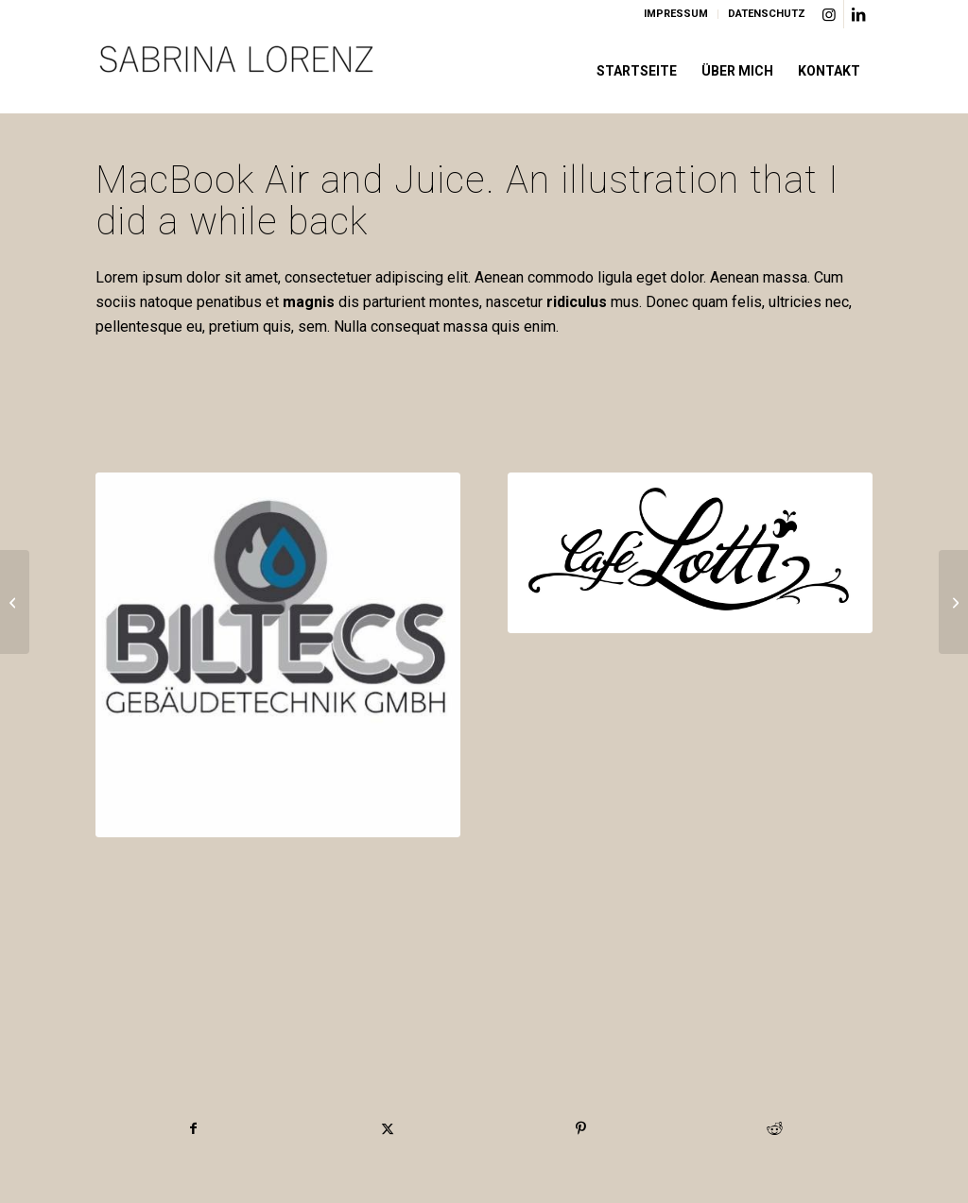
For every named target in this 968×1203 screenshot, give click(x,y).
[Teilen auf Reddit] (775, 1128)
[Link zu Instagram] (829, 14)
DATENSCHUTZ (766, 14)
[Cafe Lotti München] (690, 553)
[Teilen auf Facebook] (193, 1128)
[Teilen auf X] (387, 1128)
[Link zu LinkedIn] (858, 14)
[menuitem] (676, 14)
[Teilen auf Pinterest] (581, 1128)
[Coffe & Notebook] (953, 602)
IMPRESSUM (676, 14)
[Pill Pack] (14, 602)
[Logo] (237, 70)
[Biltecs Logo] (277, 655)
